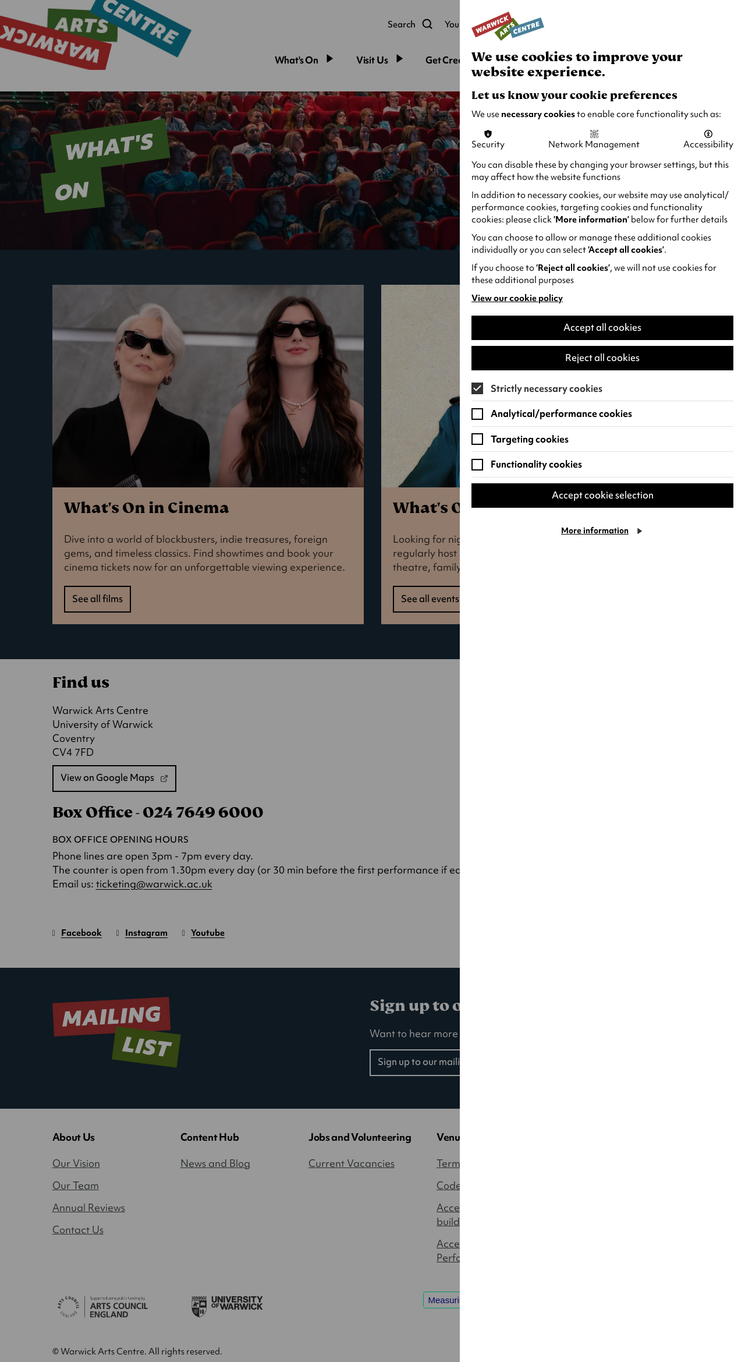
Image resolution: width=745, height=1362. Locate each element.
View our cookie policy (517, 298)
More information (595, 531)
